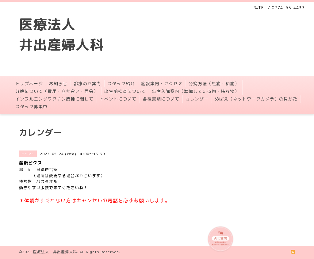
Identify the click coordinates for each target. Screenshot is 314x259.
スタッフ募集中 (31, 106)
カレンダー (197, 99)
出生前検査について (125, 91)
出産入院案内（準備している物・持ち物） (195, 91)
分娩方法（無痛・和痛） (214, 83)
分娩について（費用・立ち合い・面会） (56, 91)
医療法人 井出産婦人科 (55, 251)
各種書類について (161, 99)
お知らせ (58, 83)
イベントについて (118, 99)
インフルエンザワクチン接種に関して (54, 99)
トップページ (29, 83)
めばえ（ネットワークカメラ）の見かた (256, 99)
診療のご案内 (87, 83)
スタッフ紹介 (121, 83)
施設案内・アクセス (161, 83)
